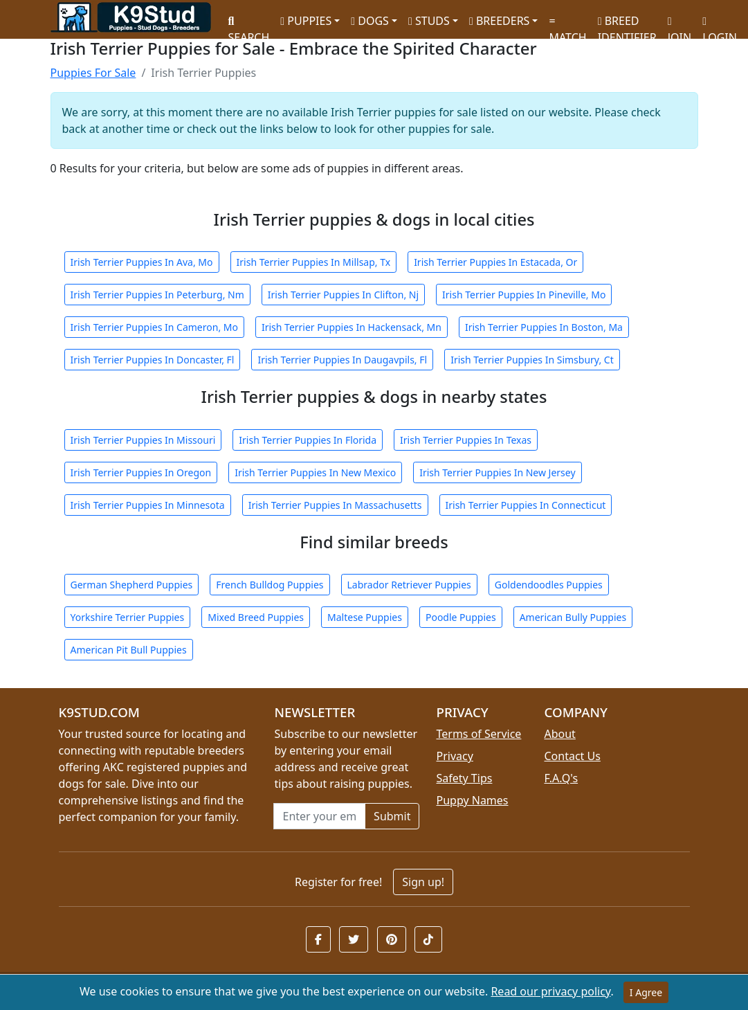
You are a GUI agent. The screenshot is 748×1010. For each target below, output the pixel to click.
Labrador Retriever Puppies (409, 584)
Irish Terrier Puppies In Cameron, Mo (154, 327)
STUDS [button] (429, 20)
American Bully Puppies (573, 617)
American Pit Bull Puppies (129, 649)
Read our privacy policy (550, 991)
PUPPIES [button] (305, 20)
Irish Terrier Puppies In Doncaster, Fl (153, 359)
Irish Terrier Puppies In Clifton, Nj (343, 294)
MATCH (567, 24)
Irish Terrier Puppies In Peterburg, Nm (157, 294)
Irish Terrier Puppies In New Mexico (315, 472)
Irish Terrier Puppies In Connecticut (526, 505)
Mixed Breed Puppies (256, 617)
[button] (318, 939)
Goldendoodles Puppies (549, 584)
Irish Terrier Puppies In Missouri (143, 440)
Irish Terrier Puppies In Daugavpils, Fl (342, 359)
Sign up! (423, 882)
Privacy (454, 756)
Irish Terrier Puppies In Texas (465, 440)
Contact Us (572, 756)
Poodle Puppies (461, 617)
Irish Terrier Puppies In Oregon (141, 472)
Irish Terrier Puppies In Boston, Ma (544, 327)
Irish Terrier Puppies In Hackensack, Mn (351, 327)
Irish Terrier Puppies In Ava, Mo (142, 262)
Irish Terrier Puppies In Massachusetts (335, 505)
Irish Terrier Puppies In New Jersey (497, 472)
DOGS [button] (370, 20)
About (559, 733)
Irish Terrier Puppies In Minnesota (148, 505)
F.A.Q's (561, 778)
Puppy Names (472, 800)
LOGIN (719, 24)
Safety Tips (464, 778)
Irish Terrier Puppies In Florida (307, 440)
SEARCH (249, 24)
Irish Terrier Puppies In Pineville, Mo (523, 294)
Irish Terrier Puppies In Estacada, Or (495, 262)
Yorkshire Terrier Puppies (128, 617)
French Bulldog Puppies (269, 584)
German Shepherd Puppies (132, 584)
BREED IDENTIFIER (627, 23)
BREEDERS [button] (499, 20)
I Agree (646, 992)
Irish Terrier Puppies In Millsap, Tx (314, 262)
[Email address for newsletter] (319, 816)
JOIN (679, 24)
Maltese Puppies (364, 617)
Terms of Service (478, 733)
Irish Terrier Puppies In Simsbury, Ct (532, 359)
